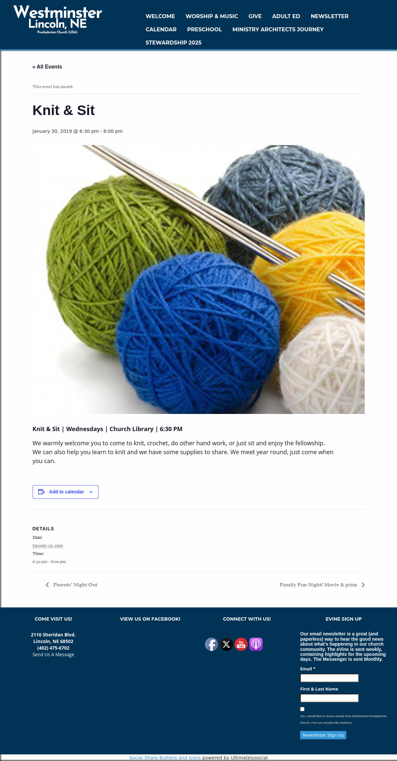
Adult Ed (286, 16)
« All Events (47, 67)
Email (307, 669)
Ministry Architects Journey (278, 29)
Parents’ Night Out (75, 584)
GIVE (255, 16)
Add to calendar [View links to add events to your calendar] (66, 491)
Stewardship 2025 (174, 43)
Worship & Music (211, 16)
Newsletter (330, 16)
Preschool (204, 29)
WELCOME (160, 16)
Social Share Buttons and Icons (165, 757)
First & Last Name (319, 689)
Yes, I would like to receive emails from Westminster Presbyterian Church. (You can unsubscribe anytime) (343, 719)
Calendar (161, 29)
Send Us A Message (53, 654)
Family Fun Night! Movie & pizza (319, 584)
